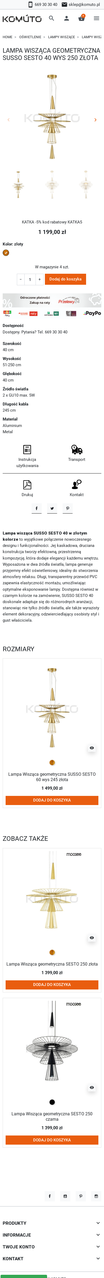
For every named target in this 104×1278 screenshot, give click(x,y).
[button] (51, 18)
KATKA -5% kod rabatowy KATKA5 (52, 222)
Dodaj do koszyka (65, 279)
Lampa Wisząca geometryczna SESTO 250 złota (52, 964)
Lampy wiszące (61, 37)
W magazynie (47, 267)
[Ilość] (30, 279)
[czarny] (52, 1102)
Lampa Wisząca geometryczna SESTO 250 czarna (52, 1117)
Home (7, 37)
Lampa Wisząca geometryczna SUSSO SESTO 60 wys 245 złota (52, 777)
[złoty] (52, 763)
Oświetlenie (30, 37)
